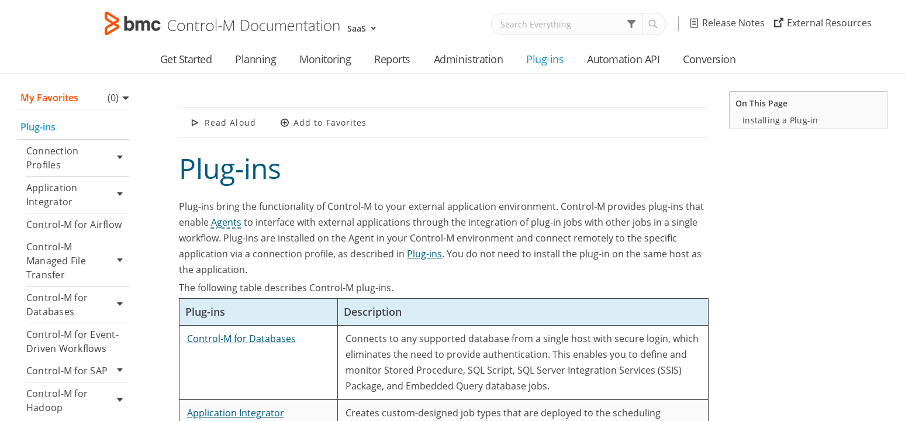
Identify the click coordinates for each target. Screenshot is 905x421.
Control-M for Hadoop (77, 400)
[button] (631, 24)
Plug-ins (545, 59)
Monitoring (325, 59)
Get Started (186, 59)
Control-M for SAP (77, 371)
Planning (255, 59)
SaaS (356, 28)
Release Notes (733, 22)
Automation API (623, 59)
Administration (468, 59)
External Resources (829, 22)
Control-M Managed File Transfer (77, 261)
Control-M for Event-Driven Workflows (72, 341)
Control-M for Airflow (74, 224)
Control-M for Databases (77, 305)
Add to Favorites (330, 122)
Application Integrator (77, 195)
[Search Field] (578, 24)
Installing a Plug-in (780, 120)
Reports (392, 59)
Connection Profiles (77, 158)
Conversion (709, 59)
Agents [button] (226, 222)
